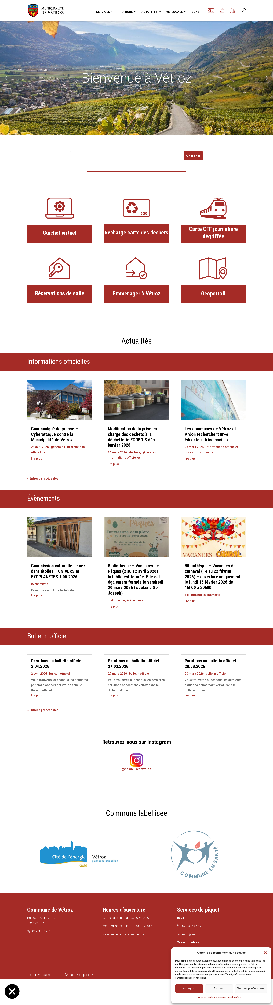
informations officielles (124, 457)
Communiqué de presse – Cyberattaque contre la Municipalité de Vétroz (54, 434)
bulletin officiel (59, 673)
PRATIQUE (126, 11)
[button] (265, 953)
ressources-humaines (200, 452)
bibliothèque (116, 600)
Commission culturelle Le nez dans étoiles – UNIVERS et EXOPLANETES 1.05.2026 (58, 571)
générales (58, 447)
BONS (195, 11)
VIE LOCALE (174, 11)
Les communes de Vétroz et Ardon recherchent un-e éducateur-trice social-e (210, 434)
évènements (39, 584)
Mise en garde (79, 974)
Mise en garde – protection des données (219, 997)
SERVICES (103, 11)
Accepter (189, 988)
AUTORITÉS (149, 11)
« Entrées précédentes (42, 478)
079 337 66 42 (192, 926)
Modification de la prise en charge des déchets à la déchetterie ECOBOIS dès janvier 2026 (132, 437)
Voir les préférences (251, 988)
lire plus (36, 458)
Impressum (38, 974)
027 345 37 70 (42, 931)
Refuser (219, 988)
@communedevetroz (136, 769)
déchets (134, 452)
